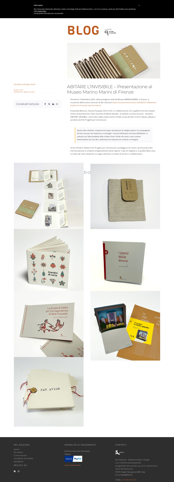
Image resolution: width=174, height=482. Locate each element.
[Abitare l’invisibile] (49, 200)
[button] (139, 5)
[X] (49, 104)
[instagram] (18, 471)
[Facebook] (45, 104)
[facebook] (15, 471)
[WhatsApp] (57, 104)
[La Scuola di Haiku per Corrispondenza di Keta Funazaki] (49, 326)
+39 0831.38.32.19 (129, 480)
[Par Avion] (49, 392)
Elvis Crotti (19, 90)
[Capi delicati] (125, 199)
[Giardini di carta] (49, 264)
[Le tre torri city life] (125, 326)
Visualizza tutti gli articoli (24, 84)
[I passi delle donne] (125, 264)
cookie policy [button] (41, 11)
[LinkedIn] (53, 104)
